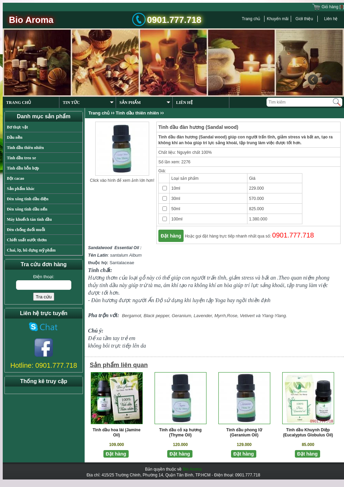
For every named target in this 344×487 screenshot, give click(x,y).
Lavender (203, 315)
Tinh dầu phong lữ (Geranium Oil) (244, 432)
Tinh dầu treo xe (21, 157)
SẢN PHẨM (144, 102)
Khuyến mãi (278, 18)
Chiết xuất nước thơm (27, 240)
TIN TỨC (88, 102)
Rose (232, 315)
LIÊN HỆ (184, 102)
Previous (312, 79)
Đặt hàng (171, 236)
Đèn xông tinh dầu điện (27, 199)
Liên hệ (331, 18)
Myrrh (220, 315)
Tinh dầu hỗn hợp (23, 168)
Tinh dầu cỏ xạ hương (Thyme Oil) (180, 432)
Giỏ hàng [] (328, 6)
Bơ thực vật (17, 127)
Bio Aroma (192, 469)
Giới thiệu (304, 18)
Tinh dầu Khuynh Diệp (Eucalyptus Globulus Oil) (308, 432)
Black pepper (156, 315)
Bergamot (131, 315)
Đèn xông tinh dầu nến (27, 209)
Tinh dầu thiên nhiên (25, 147)
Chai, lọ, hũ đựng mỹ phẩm (31, 250)
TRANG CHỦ (18, 102)
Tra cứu (44, 296)
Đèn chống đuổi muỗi (26, 229)
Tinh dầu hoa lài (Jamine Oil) (116, 432)
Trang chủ (251, 18)
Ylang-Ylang (274, 315)
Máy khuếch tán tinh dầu (29, 219)
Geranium (181, 315)
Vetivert (247, 315)
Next (326, 79)
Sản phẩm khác (20, 188)
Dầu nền (15, 137)
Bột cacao (15, 178)
